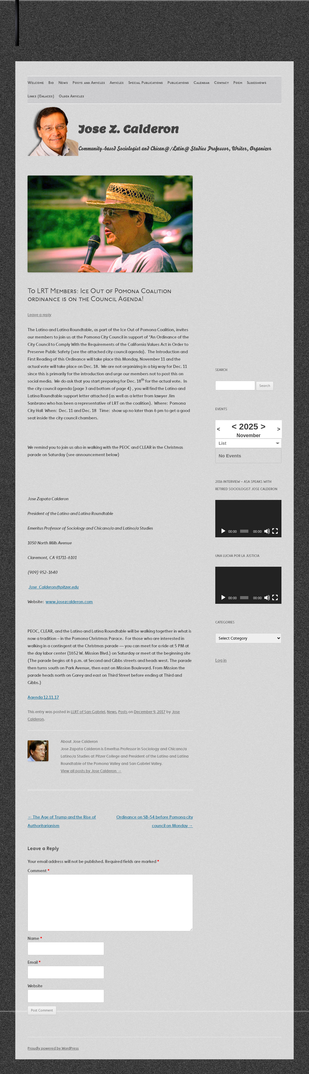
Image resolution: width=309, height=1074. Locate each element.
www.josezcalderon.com (69, 601)
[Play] (223, 531)
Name (35, 938)
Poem (237, 83)
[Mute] (267, 531)
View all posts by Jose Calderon (91, 770)
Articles (117, 83)
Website (35, 986)
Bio (51, 83)
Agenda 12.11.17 (43, 697)
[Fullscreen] (275, 531)
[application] (248, 518)
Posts (122, 711)
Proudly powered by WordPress (53, 1048)
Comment (39, 870)
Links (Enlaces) (41, 96)
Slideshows (256, 83)
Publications (178, 83)
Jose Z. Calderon (128, 129)
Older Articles (71, 96)
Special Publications (145, 83)
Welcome (36, 83)
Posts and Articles (89, 83)
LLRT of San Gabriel (88, 711)
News (63, 83)
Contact (221, 83)
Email (34, 962)
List (222, 443)
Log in (221, 660)
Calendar (201, 83)
